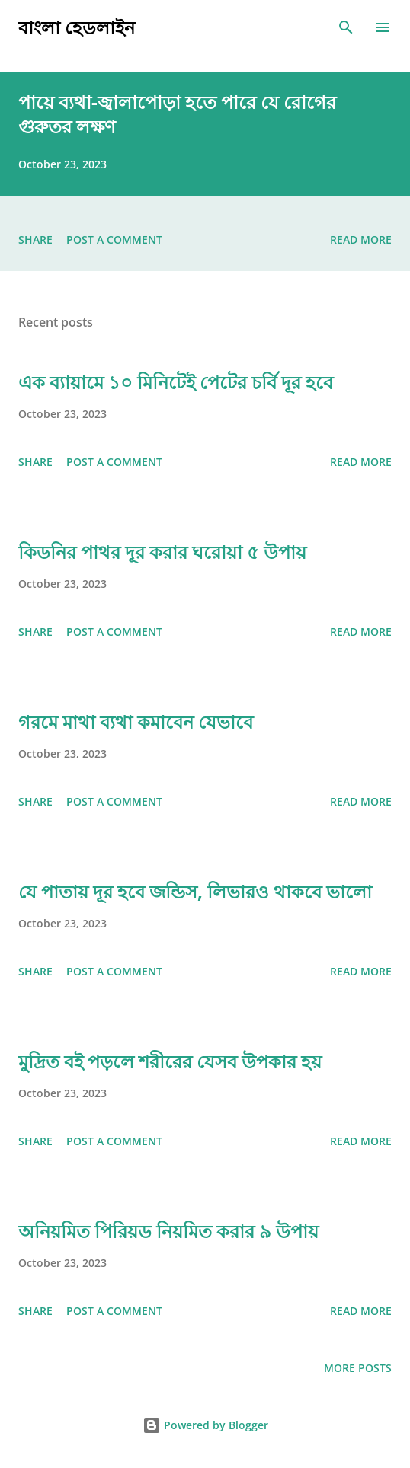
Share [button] (35, 239)
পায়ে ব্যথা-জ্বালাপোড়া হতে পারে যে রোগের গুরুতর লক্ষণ (177, 114)
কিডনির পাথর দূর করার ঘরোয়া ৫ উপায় (162, 551)
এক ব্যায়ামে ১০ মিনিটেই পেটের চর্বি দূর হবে (175, 381)
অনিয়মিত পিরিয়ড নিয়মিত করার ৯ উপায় (168, 1230)
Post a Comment (114, 239)
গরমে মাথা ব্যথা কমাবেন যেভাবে (135, 721)
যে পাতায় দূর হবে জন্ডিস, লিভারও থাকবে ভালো (195, 891)
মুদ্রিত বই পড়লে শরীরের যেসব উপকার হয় (170, 1061)
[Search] (346, 27)
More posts (358, 1368)
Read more (361, 239)
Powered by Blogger (205, 1425)
